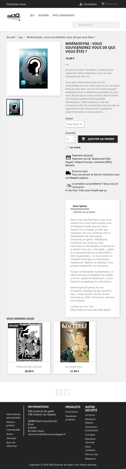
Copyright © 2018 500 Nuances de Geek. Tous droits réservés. (63, 464)
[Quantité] (69, 139)
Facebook (59, 392)
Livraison (90, 414)
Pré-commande (63, 15)
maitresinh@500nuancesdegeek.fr (47, 434)
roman (43, 15)
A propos (90, 434)
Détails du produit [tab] (84, 212)
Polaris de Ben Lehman (29, 366)
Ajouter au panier (98, 139)
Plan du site (91, 454)
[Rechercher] (96, 25)
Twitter (67, 392)
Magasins (90, 458)
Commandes (13, 429)
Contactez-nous (16, 4)
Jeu (32, 15)
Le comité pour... (74, 366)
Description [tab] (80, 206)
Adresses (11, 438)
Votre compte (11, 408)
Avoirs (9, 433)
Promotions (71, 411)
